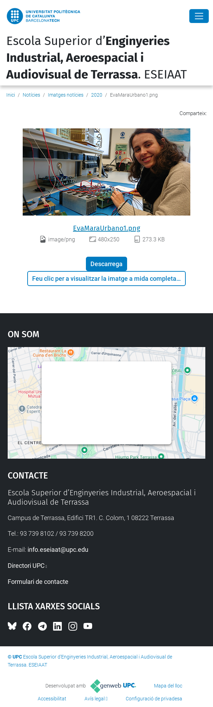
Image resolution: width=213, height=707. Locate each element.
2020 (96, 95)
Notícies (31, 95)
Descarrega (106, 264)
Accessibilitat (52, 698)
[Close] (199, 16)
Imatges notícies (65, 95)
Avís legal (95, 698)
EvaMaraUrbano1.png (106, 228)
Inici (10, 95)
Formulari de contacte (38, 581)
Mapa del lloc (168, 686)
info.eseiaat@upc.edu (58, 549)
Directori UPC (26, 565)
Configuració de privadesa (154, 698)
